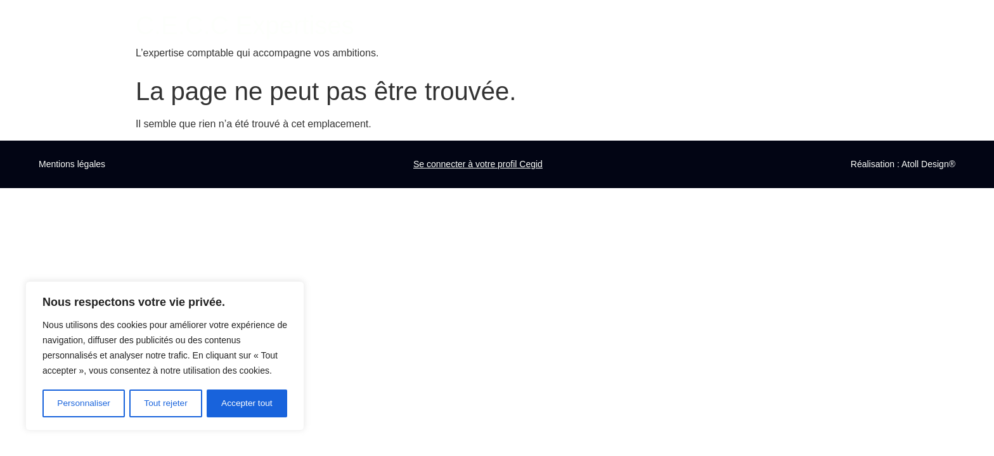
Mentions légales (72, 164)
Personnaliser (83, 403)
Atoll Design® (928, 164)
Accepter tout (247, 403)
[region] (164, 356)
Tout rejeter (166, 403)
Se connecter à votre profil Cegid (478, 164)
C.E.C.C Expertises (245, 25)
